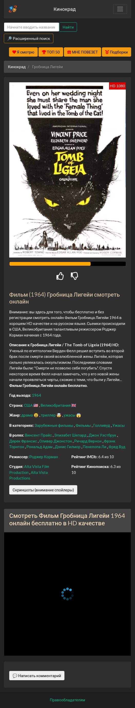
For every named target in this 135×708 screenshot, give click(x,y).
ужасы (70, 415)
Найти (68, 27)
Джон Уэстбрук (103, 435)
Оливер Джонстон (56, 441)
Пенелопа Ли (95, 446)
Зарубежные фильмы (54, 425)
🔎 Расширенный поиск (28, 38)
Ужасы (118, 425)
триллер (48, 415)
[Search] (31, 27)
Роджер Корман (43, 456)
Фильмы (83, 425)
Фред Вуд (117, 446)
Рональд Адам (39, 446)
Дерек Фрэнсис (23, 441)
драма (27, 415)
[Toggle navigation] (120, 9)
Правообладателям (67, 699)
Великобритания (56, 405)
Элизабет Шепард (70, 435)
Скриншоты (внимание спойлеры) (43, 490)
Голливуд (102, 425)
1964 (36, 395)
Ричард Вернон (88, 441)
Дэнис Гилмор (68, 446)
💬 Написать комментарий (37, 675)
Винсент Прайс (39, 435)
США (28, 405)
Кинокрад (65, 9)
